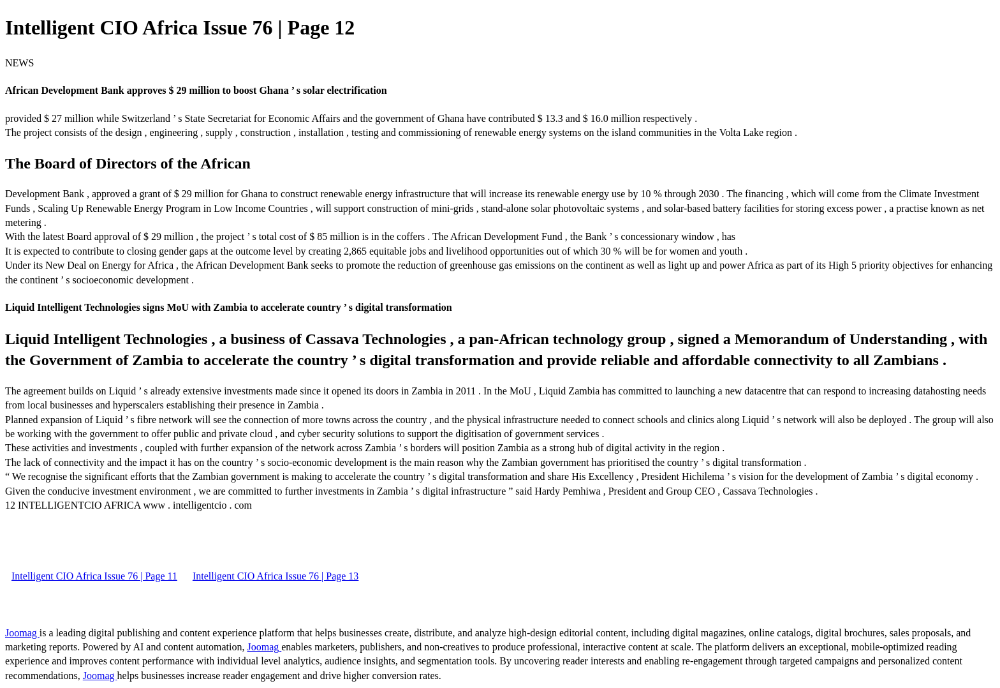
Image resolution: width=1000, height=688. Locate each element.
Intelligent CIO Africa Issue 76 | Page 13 (275, 576)
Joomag (22, 632)
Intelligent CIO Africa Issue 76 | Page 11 (94, 576)
